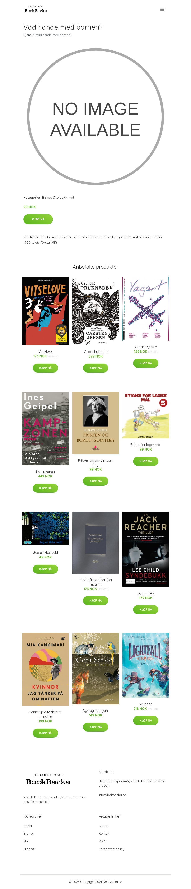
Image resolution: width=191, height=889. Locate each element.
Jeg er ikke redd (45, 552)
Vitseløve (45, 351)
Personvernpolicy (111, 849)
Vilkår (103, 841)
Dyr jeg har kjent (95, 711)
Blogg (103, 826)
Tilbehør (29, 849)
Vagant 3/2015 (145, 347)
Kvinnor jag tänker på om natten (45, 714)
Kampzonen (45, 472)
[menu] (163, 9)
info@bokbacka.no (112, 795)
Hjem (27, 35)
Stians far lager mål (146, 445)
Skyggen (145, 704)
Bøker (46, 197)
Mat (26, 841)
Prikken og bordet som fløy (95, 462)
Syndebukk (145, 593)
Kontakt (104, 833)
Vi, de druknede (95, 352)
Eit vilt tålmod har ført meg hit (95, 582)
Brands (28, 833)
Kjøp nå (38, 219)
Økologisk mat (63, 197)
